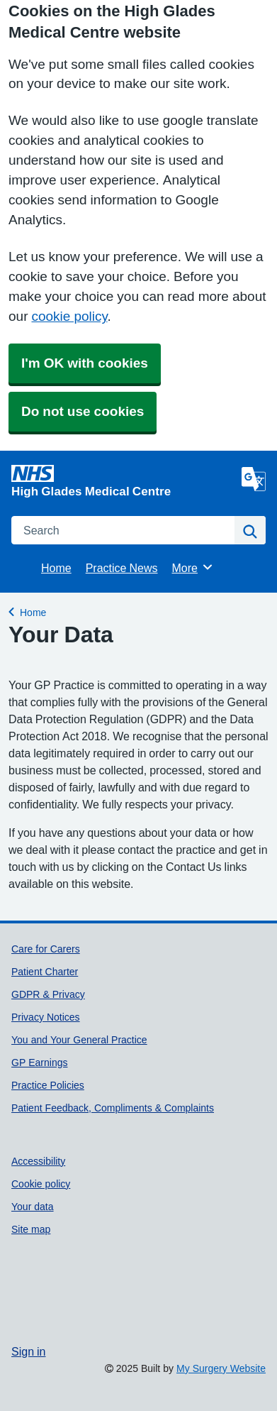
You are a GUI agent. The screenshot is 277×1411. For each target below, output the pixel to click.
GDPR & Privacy (48, 994)
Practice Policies (47, 1085)
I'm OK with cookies (84, 363)
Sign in (28, 1351)
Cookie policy (40, 1184)
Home (56, 567)
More (193, 567)
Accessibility (38, 1161)
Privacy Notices (45, 1017)
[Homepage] (123, 481)
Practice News (122, 567)
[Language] (254, 479)
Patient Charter (44, 972)
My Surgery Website (221, 1368)
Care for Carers (45, 949)
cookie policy (69, 316)
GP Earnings (39, 1062)
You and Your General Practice (79, 1040)
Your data (32, 1207)
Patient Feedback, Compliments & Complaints (112, 1108)
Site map (30, 1229)
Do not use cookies (82, 411)
